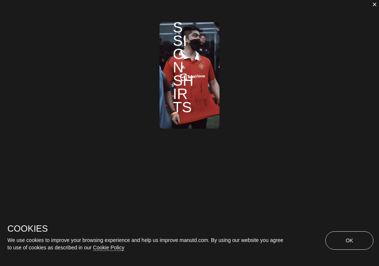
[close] (374, 4)
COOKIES (27, 228)
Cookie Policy (108, 247)
